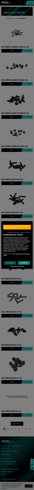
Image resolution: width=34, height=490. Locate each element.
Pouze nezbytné (10, 263)
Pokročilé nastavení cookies (17, 266)
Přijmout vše (24, 263)
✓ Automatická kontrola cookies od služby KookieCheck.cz (18, 232)
